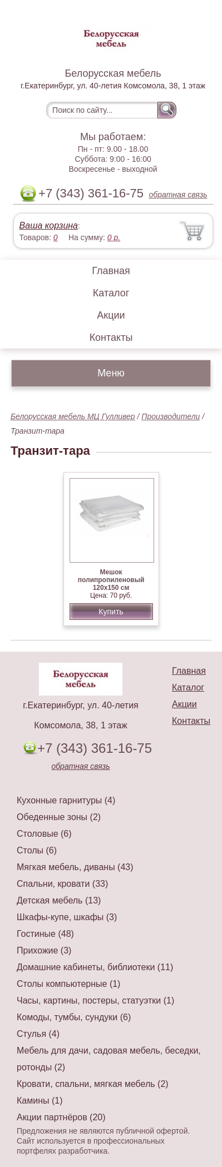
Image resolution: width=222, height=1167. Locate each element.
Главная (111, 270)
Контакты (111, 337)
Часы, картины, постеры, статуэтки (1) (95, 1000)
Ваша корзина (48, 225)
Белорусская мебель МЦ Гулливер (73, 416)
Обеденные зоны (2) (59, 817)
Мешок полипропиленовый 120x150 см (111, 580)
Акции (111, 315)
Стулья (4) (38, 1034)
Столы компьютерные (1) (68, 984)
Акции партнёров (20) (61, 1117)
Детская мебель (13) (59, 900)
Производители (170, 416)
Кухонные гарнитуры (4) (66, 800)
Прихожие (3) (44, 950)
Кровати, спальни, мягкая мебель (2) (93, 1084)
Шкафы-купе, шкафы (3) (67, 917)
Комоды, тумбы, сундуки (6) (74, 1017)
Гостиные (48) (45, 933)
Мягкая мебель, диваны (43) (75, 867)
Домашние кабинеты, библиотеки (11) (95, 967)
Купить (110, 611)
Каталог (111, 293)
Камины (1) (40, 1100)
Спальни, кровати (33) (62, 883)
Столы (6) (37, 850)
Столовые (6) (44, 833)
